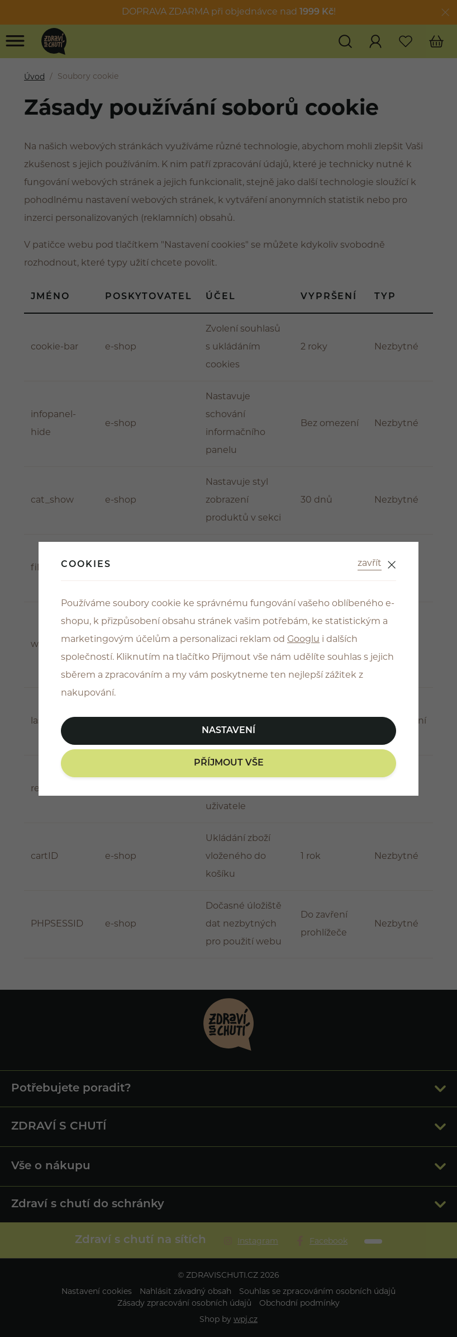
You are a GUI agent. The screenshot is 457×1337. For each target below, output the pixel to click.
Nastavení (228, 730)
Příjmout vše (229, 763)
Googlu (303, 639)
